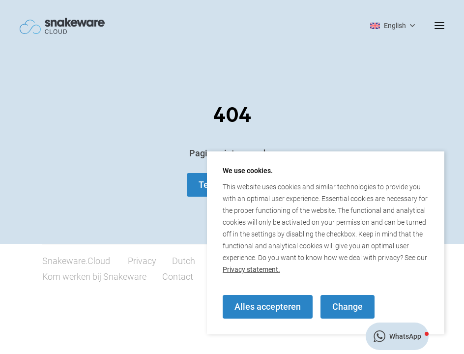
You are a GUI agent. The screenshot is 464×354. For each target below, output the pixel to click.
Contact (177, 276)
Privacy (142, 261)
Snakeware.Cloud (76, 261)
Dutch (183, 261)
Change (347, 306)
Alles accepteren (267, 306)
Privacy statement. (251, 269)
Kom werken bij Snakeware (94, 276)
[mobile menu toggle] (429, 25)
